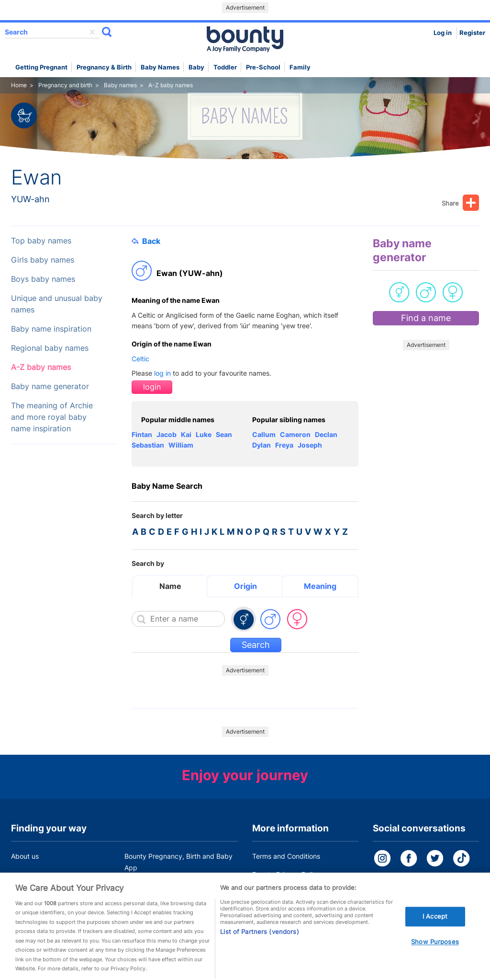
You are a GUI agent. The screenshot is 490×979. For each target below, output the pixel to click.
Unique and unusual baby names (56, 304)
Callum (264, 434)
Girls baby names (42, 260)
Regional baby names (50, 348)
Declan (326, 434)
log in (162, 373)
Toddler (225, 67)
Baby (196, 67)
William (180, 445)
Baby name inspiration (51, 329)
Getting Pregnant (41, 67)
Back (146, 241)
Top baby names (41, 240)
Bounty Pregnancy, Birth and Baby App (178, 862)
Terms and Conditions (286, 856)
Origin (245, 586)
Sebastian (148, 445)
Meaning (320, 586)
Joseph (310, 445)
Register (472, 32)
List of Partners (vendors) (259, 943)
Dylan (261, 445)
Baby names (160, 67)
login (152, 387)
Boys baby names (43, 279)
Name (170, 586)
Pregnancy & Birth (104, 67)
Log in (443, 32)
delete (92, 32)
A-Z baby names (41, 367)
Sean (224, 434)
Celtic (140, 359)
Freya (284, 445)
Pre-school (263, 67)
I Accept (435, 928)
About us (25, 856)
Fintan (142, 434)
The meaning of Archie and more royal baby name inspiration (52, 417)
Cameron (295, 434)
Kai (186, 434)
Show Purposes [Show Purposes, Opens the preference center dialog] (435, 954)
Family (300, 67)
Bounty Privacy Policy (286, 874)
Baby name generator (50, 386)
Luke (204, 434)
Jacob (166, 434)
